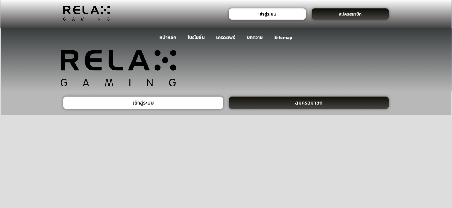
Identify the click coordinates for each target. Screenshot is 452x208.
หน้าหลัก (168, 37)
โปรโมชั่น (196, 37)
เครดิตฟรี (225, 37)
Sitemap (283, 37)
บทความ (255, 37)
